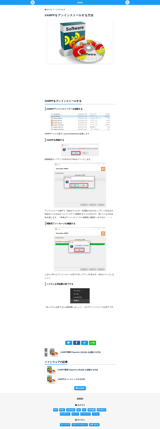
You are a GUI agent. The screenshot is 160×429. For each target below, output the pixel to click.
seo (84, 410)
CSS (55, 410)
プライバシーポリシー (79, 424)
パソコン (95, 414)
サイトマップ (65, 424)
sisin (80, 2)
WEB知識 (91, 410)
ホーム (48, 9)
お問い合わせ (94, 424)
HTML (62, 410)
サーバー (75, 414)
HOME (80, 388)
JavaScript (70, 410)
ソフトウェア (60, 9)
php (78, 410)
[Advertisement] (80, 80)
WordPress (101, 410)
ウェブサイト (65, 414)
